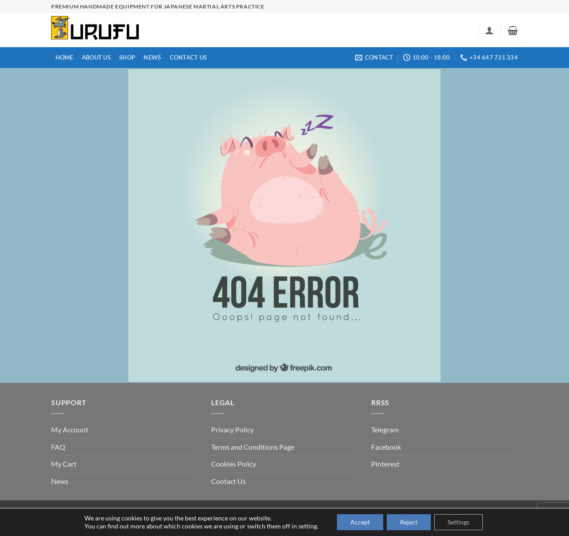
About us (96, 57)
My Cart (63, 463)
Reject (408, 522)
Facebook (386, 447)
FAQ (58, 447)
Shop (127, 57)
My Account (69, 429)
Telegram (385, 429)
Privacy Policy (232, 429)
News (152, 57)
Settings (458, 522)
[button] (489, 30)
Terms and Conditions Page (252, 447)
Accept (360, 522)
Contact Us (188, 57)
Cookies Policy (233, 463)
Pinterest (385, 463)
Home (64, 57)
